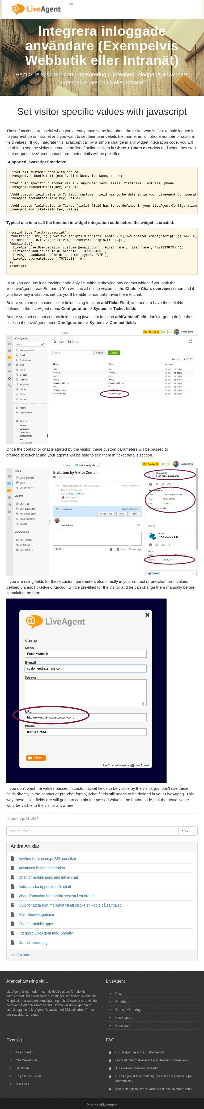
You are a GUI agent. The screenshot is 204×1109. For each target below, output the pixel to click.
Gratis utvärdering (128, 1010)
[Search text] (92, 831)
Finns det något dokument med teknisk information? (151, 1060)
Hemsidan (122, 1026)
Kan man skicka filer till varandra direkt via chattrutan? (153, 1089)
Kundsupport (124, 1018)
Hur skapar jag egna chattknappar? (140, 1052)
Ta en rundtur (25, 1052)
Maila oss (22, 1084)
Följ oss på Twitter (28, 1076)
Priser (119, 994)
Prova (90, 1010)
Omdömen (122, 1002)
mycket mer (78, 1001)
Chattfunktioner (26, 1060)
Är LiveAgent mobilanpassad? (136, 1068)
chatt (54, 996)
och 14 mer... (21, 955)
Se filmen (22, 1068)
